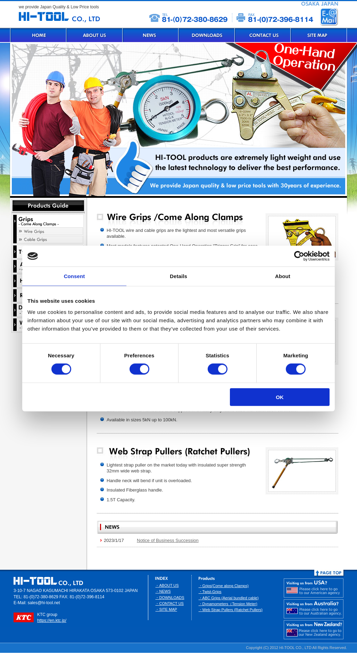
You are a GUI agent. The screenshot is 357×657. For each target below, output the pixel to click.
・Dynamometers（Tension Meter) (228, 604)
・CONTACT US (169, 603)
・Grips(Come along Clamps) (224, 586)
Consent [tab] (74, 276)
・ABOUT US (166, 585)
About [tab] (282, 276)
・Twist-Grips (210, 592)
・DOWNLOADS (169, 597)
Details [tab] (178, 276)
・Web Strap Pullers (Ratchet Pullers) (231, 610)
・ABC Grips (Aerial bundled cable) (229, 598)
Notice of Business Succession (168, 540)
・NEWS (163, 591)
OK (280, 397)
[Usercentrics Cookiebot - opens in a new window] (299, 256)
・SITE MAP (166, 609)
